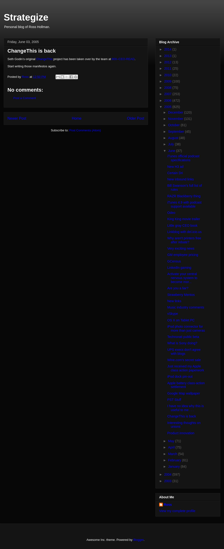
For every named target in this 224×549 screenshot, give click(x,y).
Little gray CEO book (182, 225)
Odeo (171, 213)
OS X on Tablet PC (181, 320)
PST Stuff (174, 400)
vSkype (172, 314)
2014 (168, 49)
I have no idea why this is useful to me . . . (185, 408)
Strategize (26, 17)
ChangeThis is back (181, 416)
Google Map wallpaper (183, 393)
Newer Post (16, 118)
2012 (168, 62)
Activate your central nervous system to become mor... (182, 278)
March (173, 454)
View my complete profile (177, 511)
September (176, 131)
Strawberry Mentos (181, 295)
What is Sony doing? (182, 343)
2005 (168, 107)
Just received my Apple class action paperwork (185, 368)
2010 (168, 75)
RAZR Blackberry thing (183, 196)
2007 (168, 94)
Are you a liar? (177, 288)
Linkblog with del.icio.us (184, 232)
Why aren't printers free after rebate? (184, 240)
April (171, 447)
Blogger (138, 540)
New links (174, 301)
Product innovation (180, 433)
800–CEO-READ (123, 59)
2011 (168, 68)
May (171, 441)
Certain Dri (175, 173)
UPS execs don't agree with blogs (184, 351)
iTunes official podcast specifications (183, 158)
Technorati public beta (183, 337)
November (176, 119)
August (173, 138)
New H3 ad (175, 167)
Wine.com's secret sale (184, 360)
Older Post (135, 118)
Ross (168, 504)
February (175, 460)
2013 (168, 56)
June (172, 151)
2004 (168, 474)
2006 (168, 100)
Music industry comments (185, 307)
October (174, 125)
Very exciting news (180, 248)
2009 (168, 81)
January (174, 466)
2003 (168, 481)
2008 (168, 88)
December (176, 112)
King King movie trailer (183, 219)
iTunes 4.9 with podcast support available (184, 204)
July (171, 144)
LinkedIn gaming (179, 267)
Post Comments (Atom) (85, 130)
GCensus (174, 261)
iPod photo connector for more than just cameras (186, 328)
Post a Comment (24, 98)
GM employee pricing (182, 255)
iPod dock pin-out (179, 376)
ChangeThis (44, 59)
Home (77, 118)
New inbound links (180, 179)
